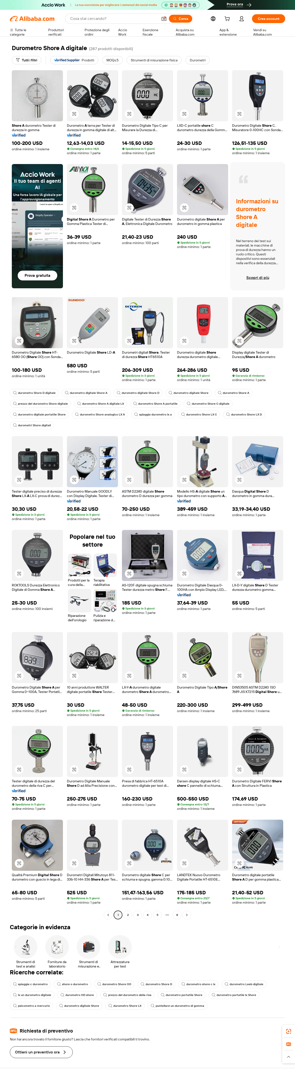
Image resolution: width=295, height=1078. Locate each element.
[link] (288, 1031)
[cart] (228, 19)
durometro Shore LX (124, 1006)
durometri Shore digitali (32, 425)
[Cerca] (180, 19)
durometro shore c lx (198, 984)
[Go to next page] (186, 915)
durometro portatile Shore (181, 995)
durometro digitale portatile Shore (39, 414)
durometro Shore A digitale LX (100, 404)
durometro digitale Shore (188, 393)
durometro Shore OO (114, 984)
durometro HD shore (77, 995)
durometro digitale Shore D (138, 393)
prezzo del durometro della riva (127, 995)
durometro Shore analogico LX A (100, 414)
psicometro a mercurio (31, 1006)
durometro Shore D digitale (34, 393)
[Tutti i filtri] (26, 60)
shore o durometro (72, 984)
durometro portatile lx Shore (234, 995)
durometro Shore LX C (199, 414)
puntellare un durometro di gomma (177, 1006)
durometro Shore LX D (244, 414)
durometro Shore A (233, 393)
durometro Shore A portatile (155, 404)
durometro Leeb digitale (244, 984)
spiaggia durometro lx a (153, 414)
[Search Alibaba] (113, 18)
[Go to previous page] (108, 915)
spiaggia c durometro (30, 984)
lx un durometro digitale (32, 995)
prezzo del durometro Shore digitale (40, 404)
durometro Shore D (156, 984)
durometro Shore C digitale (208, 404)
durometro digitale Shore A (86, 393)
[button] (164, 19)
